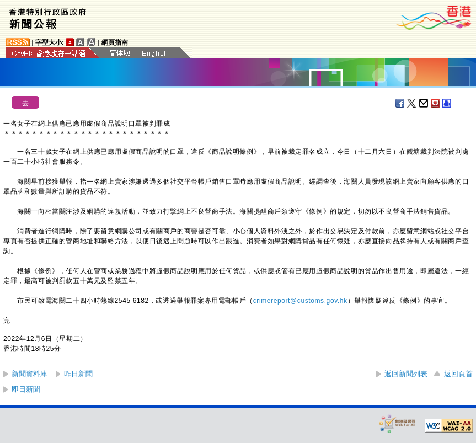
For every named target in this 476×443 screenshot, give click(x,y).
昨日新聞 (78, 374)
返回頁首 (458, 374)
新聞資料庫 (29, 374)
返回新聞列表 (405, 374)
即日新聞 (26, 389)
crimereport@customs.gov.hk (300, 301)
